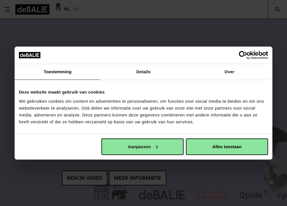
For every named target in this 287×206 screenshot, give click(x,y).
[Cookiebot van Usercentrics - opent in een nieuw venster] (243, 55)
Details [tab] (143, 71)
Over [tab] (230, 71)
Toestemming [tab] (58, 71)
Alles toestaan (227, 146)
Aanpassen (143, 146)
